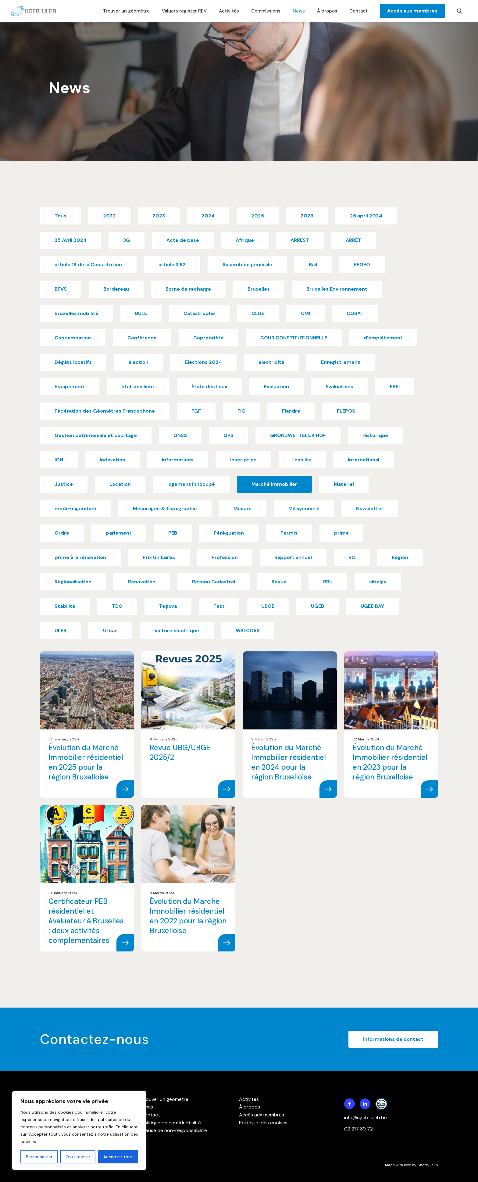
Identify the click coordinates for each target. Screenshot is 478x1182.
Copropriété (208, 338)
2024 (208, 216)
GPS (228, 435)
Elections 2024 (203, 362)
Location (120, 484)
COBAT (355, 313)
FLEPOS (346, 411)
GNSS (180, 435)
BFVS (61, 289)
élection (138, 362)
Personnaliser (39, 1156)
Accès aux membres (412, 11)
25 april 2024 (366, 216)
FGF (196, 411)
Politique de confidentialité (171, 1122)
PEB (172, 533)
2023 (158, 216)
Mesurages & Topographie (165, 508)
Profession (225, 557)
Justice (64, 484)
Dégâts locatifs (73, 362)
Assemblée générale (247, 264)
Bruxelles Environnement (336, 289)
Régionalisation (73, 581)
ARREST (300, 240)
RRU (328, 581)
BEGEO (362, 264)
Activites (249, 1099)
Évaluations (339, 386)
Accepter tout (118, 1156)
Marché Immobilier (274, 484)
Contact (358, 11)
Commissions (265, 11)
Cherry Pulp (427, 1164)
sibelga (378, 581)
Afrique (245, 240)
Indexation (112, 460)
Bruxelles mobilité (76, 313)
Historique (375, 435)
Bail (313, 264)
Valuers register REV (184, 11)
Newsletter (369, 508)
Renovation (141, 581)
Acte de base (182, 240)
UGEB (317, 606)
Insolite (302, 460)
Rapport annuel (293, 557)
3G (126, 240)
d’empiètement (383, 338)
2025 (257, 216)
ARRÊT (353, 240)
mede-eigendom (75, 508)
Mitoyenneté (303, 508)
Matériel (344, 484)
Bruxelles (259, 289)
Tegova (168, 606)
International (363, 460)
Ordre (62, 533)
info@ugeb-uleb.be (365, 1117)
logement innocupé (191, 484)
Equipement (70, 386)
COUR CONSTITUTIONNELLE (293, 338)
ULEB (60, 630)
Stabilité (65, 606)
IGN (59, 460)
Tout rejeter (78, 1156)
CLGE (257, 313)
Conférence (142, 338)
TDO (117, 606)
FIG (241, 411)
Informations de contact (393, 1039)
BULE (141, 313)
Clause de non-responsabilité (174, 1130)
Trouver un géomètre (126, 11)
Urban (110, 630)
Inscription (243, 460)
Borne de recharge (188, 289)
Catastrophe (199, 313)
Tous (60, 216)
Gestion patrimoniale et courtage (96, 435)
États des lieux (209, 386)
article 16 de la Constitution (88, 264)
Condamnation (73, 338)
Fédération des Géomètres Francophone (105, 411)
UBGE (267, 606)
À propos (327, 11)
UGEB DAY (372, 606)
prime (341, 533)
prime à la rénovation (80, 557)
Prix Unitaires (159, 557)
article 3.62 (172, 264)
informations (178, 460)
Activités (229, 11)
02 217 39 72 (359, 1129)
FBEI (395, 386)
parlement (119, 533)
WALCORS (248, 630)
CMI (305, 313)
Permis (289, 533)
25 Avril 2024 (71, 240)
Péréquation (229, 533)
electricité (271, 362)
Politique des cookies (263, 1122)
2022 (109, 216)
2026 (307, 216)
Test (219, 606)
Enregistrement (340, 362)
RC (351, 557)
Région (400, 557)
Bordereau (116, 289)
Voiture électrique (176, 630)
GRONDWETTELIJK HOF (298, 435)
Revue (279, 581)
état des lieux (138, 386)
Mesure (243, 508)
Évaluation (276, 386)
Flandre (291, 411)
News (299, 11)
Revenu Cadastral (213, 581)
